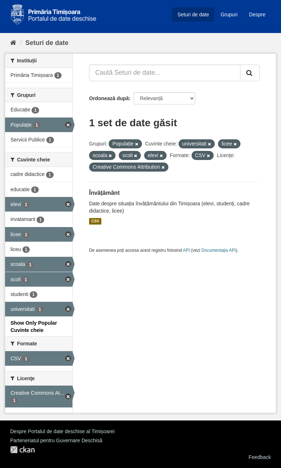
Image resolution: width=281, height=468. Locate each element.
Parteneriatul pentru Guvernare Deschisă (56, 440)
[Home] (13, 42)
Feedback (260, 457)
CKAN (22, 449)
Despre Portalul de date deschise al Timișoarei (62, 431)
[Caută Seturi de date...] (164, 73)
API (186, 250)
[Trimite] (250, 73)
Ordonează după (109, 98)
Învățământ (104, 193)
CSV (95, 221)
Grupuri (229, 14)
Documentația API (218, 250)
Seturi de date (193, 14)
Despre (257, 14)
